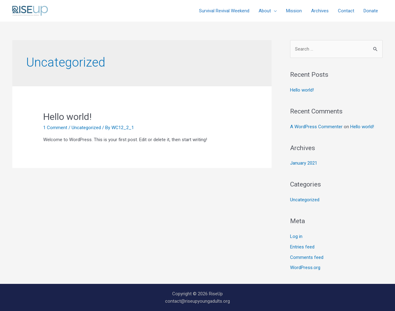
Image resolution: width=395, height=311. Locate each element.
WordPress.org (305, 267)
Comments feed (306, 257)
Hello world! (67, 116)
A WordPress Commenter (316, 126)
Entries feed (302, 247)
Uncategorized (86, 127)
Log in (296, 236)
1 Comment (55, 127)
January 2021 (303, 163)
